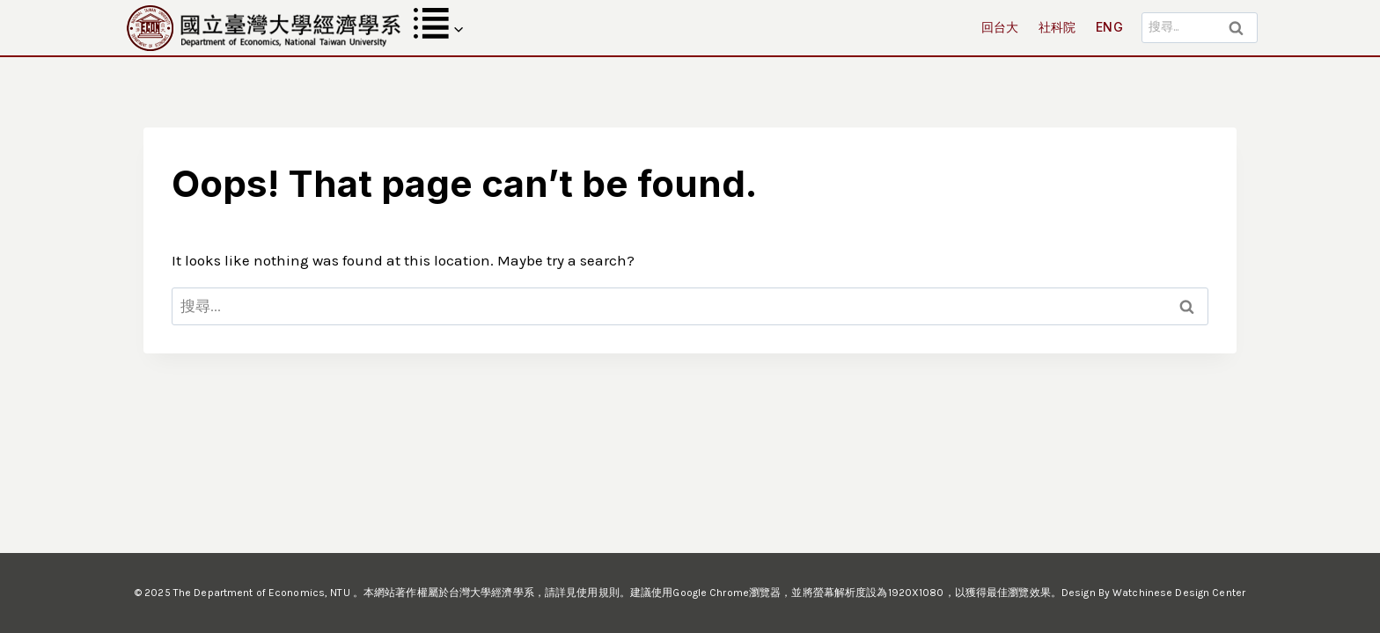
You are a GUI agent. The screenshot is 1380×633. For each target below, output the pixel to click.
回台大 (1000, 26)
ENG (1109, 26)
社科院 (1057, 26)
